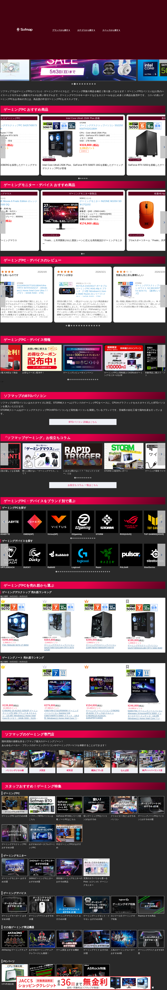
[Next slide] (161, 356)
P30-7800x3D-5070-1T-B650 (15, 645)
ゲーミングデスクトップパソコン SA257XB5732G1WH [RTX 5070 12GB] (59, 647)
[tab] (72, 84)
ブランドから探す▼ (61, 30)
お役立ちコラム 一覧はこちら (83, 485)
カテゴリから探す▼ (86, 30)
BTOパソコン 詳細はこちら (83, 422)
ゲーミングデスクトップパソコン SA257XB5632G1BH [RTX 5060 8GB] (145, 646)
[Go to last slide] (4, 356)
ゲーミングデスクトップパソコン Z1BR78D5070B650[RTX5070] (101, 646)
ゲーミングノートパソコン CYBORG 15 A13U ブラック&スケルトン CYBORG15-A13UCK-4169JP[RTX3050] (102, 714)
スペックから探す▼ (111, 30)
